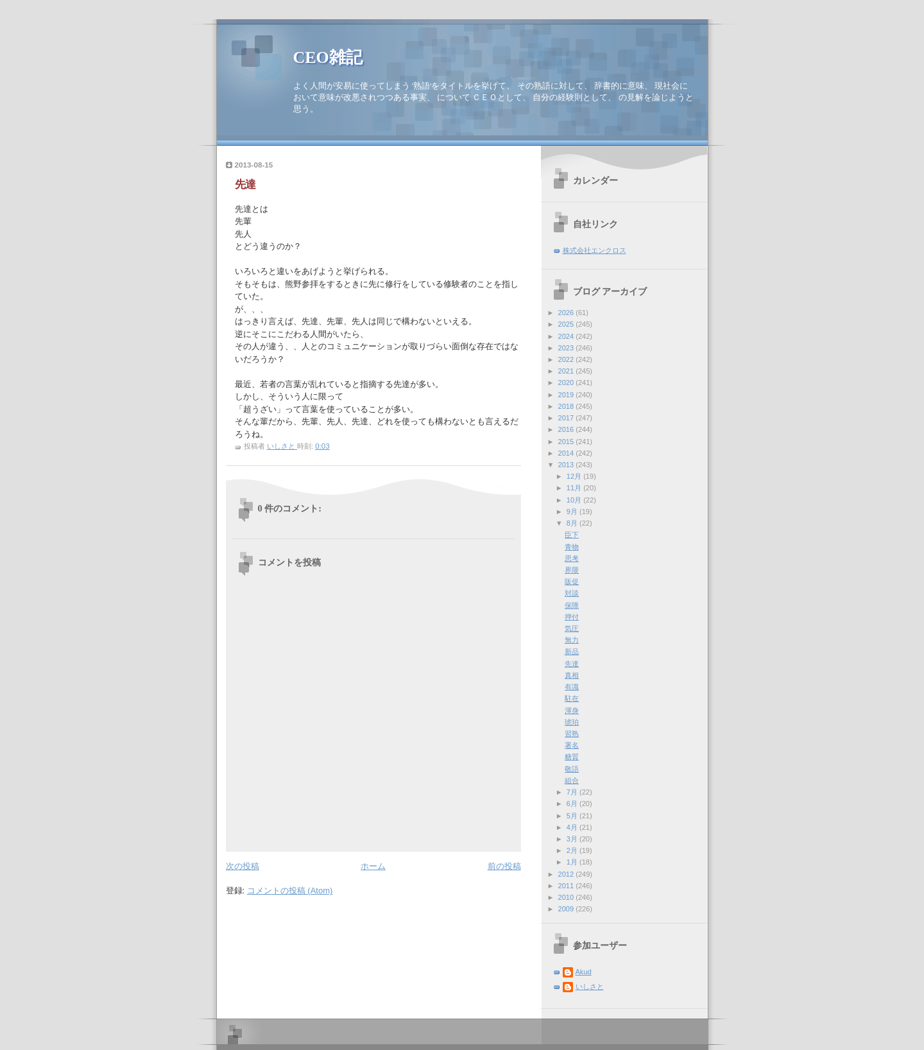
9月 (573, 511)
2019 (567, 395)
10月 (575, 500)
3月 (573, 839)
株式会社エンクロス (594, 250)
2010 (567, 897)
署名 (572, 745)
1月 (573, 862)
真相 (572, 675)
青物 (572, 547)
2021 (567, 371)
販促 (572, 581)
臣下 (572, 534)
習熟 (572, 733)
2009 (567, 909)
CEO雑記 (328, 57)
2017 (567, 418)
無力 (572, 640)
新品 (572, 651)
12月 (575, 476)
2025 (567, 324)
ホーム (373, 866)
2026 (567, 312)
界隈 (572, 570)
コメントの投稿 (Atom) (290, 890)
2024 (567, 336)
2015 (567, 441)
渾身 (572, 710)
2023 (567, 348)
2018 (567, 406)
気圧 (572, 628)
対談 (572, 593)
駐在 (572, 698)
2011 (567, 886)
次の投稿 (242, 866)
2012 (567, 874)
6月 (573, 803)
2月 (573, 850)
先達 (572, 663)
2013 (567, 465)
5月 (573, 816)
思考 (572, 558)
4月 (573, 827)
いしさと (590, 986)
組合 (572, 780)
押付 (572, 617)
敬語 (572, 769)
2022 (567, 359)
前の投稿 (504, 866)
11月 (575, 488)
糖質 (572, 757)
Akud (584, 972)
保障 (572, 605)
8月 (573, 523)
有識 (572, 687)
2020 (567, 382)
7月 (573, 792)
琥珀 (572, 722)
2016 (567, 429)
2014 (567, 453)
